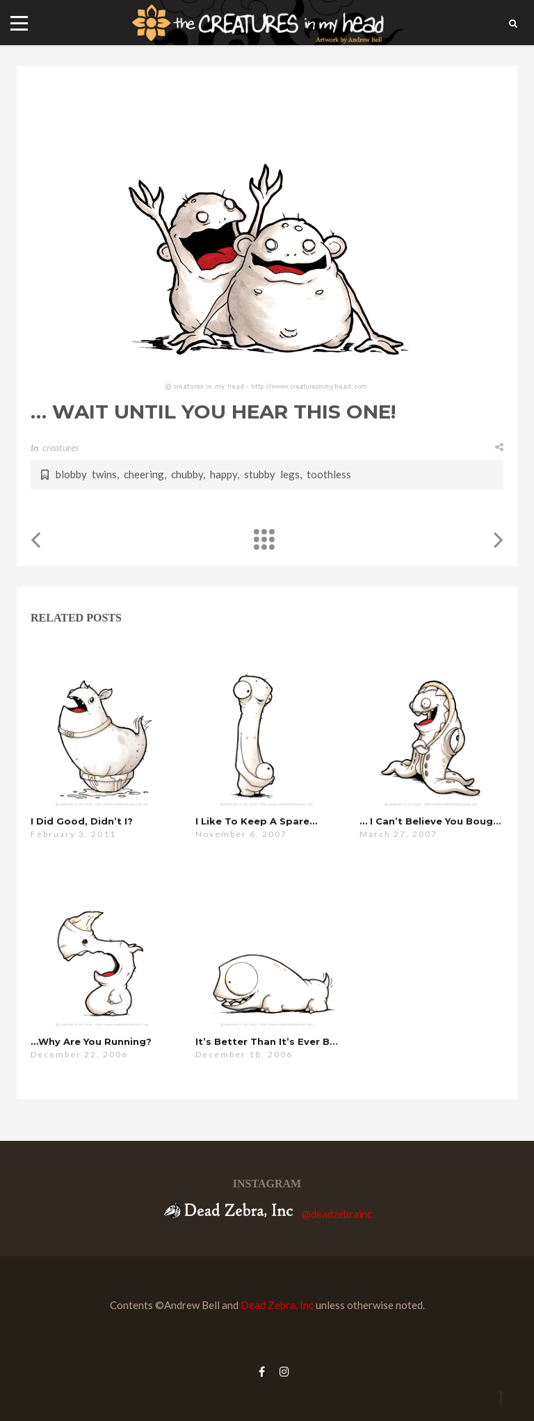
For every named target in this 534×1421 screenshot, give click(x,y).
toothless (329, 474)
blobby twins (86, 474)
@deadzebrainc (337, 1214)
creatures (60, 447)
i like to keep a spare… (256, 821)
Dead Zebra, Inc (277, 1305)
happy (223, 474)
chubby (187, 474)
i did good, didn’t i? (82, 821)
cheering (144, 474)
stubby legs (272, 474)
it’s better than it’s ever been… (275, 1041)
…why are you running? (91, 1041)
